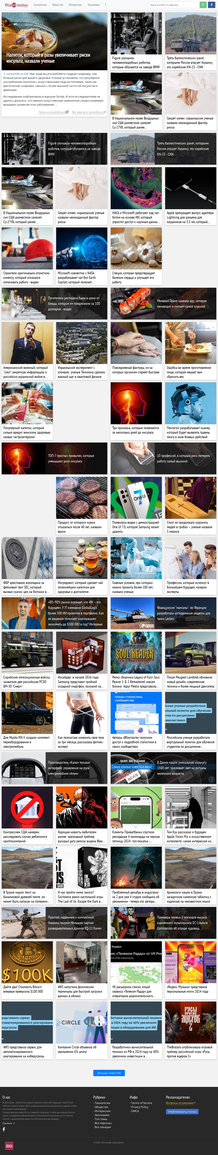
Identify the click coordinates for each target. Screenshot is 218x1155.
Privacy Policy (139, 1107)
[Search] (177, 5)
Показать (9, 1123)
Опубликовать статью (182, 1111)
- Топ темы (100, 1119)
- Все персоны (102, 1123)
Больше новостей (109, 1073)
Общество (57, 5)
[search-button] (203, 5)
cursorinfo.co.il (14, 74)
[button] (211, 5)
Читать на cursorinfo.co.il (52, 112)
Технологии (40, 5)
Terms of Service (141, 1103)
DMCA (135, 1111)
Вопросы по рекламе (179, 1103)
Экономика (93, 5)
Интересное (75, 5)
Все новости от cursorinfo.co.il (88, 112)
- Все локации (102, 1127)
